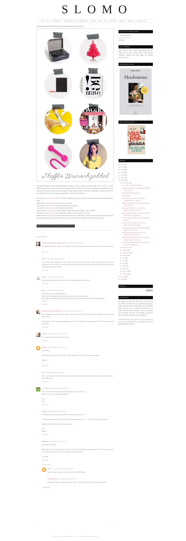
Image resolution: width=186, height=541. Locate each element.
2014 (122, 175)
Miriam (44, 347)
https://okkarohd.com (125, 38)
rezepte (93, 20)
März (124, 268)
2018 (122, 164)
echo (106, 20)
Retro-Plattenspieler (52, 198)
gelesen (113, 20)
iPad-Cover (49, 206)
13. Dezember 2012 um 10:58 (67, 479)
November (125, 247)
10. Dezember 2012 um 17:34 (60, 388)
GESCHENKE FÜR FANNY (131, 193)
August (124, 255)
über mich (45, 20)
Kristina (44, 334)
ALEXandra (46, 388)
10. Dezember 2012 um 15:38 (57, 334)
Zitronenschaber (50, 210)
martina (44, 411)
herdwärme (56, 20)
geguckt (122, 20)
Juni (123, 261)
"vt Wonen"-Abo (49, 213)
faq (100, 20)
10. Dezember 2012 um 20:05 (57, 411)
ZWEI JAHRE (126, 196)
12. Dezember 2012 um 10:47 (64, 469)
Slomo (97, 9)
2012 (122, 180)
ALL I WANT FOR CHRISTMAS (132, 185)
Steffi (43, 259)
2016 (122, 170)
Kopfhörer (51, 215)
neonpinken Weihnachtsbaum (55, 203)
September (126, 253)
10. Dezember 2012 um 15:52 (57, 347)
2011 (122, 276)
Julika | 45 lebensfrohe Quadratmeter (54, 243)
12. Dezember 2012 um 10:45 (57, 441)
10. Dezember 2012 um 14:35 (54, 290)
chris (43, 372)
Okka (49, 469)
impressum (141, 20)
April (124, 266)
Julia (43, 277)
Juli (123, 258)
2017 (122, 167)
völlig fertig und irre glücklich (75, 20)
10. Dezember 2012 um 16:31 (55, 372)
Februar (125, 271)
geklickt (131, 20)
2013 (122, 178)
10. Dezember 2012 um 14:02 (55, 277)
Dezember (125, 183)
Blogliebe (45, 226)
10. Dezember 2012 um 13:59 (55, 259)
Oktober (125, 250)
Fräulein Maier (53, 479)
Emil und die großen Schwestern (52, 311)
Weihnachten (59, 226)
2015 (122, 172)
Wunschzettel (69, 226)
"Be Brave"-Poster (49, 208)
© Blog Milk (77, 536)
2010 (122, 279)
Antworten (45, 252)
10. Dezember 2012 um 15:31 (73, 311)
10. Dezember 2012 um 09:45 (76, 243)
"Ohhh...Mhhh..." (102, 186)
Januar (124, 274)
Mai (123, 263)
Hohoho (52, 226)
